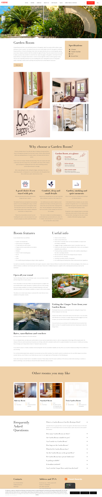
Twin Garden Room (73, 393)
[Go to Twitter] (17, 486)
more (37, 494)
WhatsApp (16, 478)
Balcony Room (19, 393)
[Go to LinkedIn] (20, 486)
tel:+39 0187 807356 (18, 474)
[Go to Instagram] (14, 486)
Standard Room (46, 393)
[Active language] (98, 2)
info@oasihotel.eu (18, 476)
